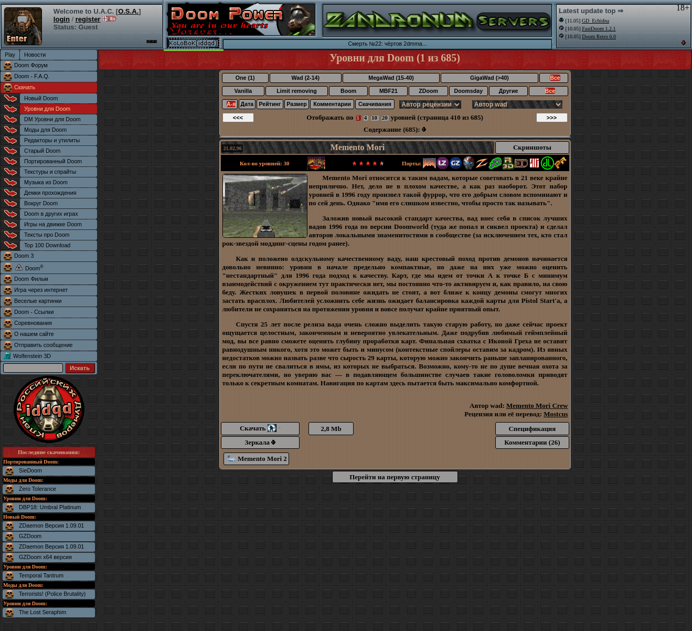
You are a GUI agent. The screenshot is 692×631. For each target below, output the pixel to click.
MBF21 (388, 91)
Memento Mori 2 (257, 458)
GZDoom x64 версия (45, 557)
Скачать (24, 87)
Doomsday (468, 91)
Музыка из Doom (46, 182)
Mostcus (556, 414)
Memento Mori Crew (537, 405)
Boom (348, 91)
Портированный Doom (53, 161)
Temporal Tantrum (41, 575)
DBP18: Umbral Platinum (50, 507)
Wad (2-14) (306, 78)
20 (384, 117)
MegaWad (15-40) (391, 78)
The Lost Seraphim (42, 612)
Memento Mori (358, 147)
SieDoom (30, 470)
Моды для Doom (45, 130)
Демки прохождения (50, 193)
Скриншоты (532, 147)
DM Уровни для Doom (52, 119)
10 (374, 117)
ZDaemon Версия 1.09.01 (51, 525)
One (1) (245, 78)
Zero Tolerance (37, 489)
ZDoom (428, 91)
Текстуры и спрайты (50, 172)
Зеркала (260, 442)
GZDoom (30, 536)
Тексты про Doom (46, 235)
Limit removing (296, 91)
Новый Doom (41, 98)
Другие (508, 91)
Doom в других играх (51, 214)
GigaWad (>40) (489, 78)
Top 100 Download (47, 245)
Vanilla (243, 91)
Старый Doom (42, 151)
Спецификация (532, 429)
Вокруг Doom (41, 203)
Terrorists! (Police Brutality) (52, 594)
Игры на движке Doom (53, 224)
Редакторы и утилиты (52, 140)
